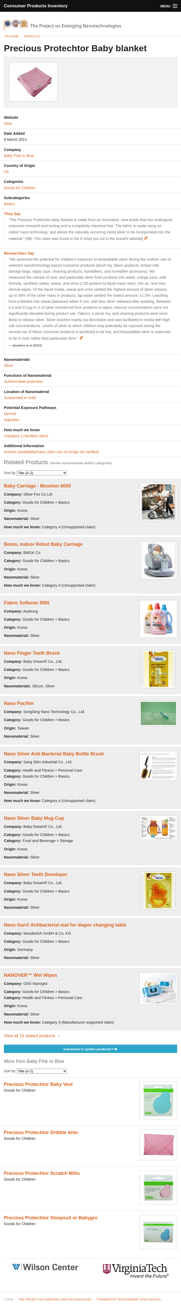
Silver (8, 365)
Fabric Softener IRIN (26, 602)
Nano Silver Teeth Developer (35, 874)
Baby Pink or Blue (19, 156)
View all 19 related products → (32, 1036)
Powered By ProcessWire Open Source (129, 1299)
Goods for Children (20, 188)
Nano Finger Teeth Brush (32, 653)
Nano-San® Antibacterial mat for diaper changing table (65, 925)
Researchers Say (19, 253)
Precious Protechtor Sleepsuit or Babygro (51, 1217)
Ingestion (11, 420)
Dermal (10, 414)
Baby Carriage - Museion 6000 (37, 486)
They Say (12, 214)
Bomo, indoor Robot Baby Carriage (43, 544)
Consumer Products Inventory (36, 5)
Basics (9, 204)
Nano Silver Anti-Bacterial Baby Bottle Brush (54, 753)
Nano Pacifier (19, 703)
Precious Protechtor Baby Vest (38, 1084)
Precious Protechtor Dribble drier (41, 1132)
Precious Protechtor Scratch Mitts (42, 1173)
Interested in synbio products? (91, 1049)
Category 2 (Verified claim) (26, 436)
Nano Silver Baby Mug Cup (34, 818)
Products (32, 36)
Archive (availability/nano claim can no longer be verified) (51, 452)
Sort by (35, 473)
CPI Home (11, 36)
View (8, 123)
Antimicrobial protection (23, 381)
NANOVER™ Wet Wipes (30, 975)
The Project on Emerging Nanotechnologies (55, 1299)
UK (6, 172)
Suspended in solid (20, 398)
